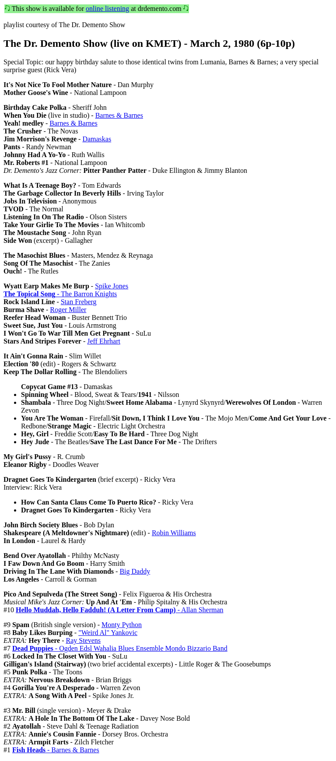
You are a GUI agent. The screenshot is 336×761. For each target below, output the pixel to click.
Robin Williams (174, 533)
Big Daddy (134, 571)
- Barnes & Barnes (55, 750)
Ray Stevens (83, 640)
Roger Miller (68, 309)
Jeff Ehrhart (103, 341)
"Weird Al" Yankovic (107, 632)
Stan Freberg (79, 301)
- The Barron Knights (60, 294)
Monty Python (122, 624)
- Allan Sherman (120, 610)
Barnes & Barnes (119, 115)
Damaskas (96, 139)
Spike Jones (111, 286)
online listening (107, 8)
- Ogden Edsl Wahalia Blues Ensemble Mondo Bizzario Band (120, 648)
